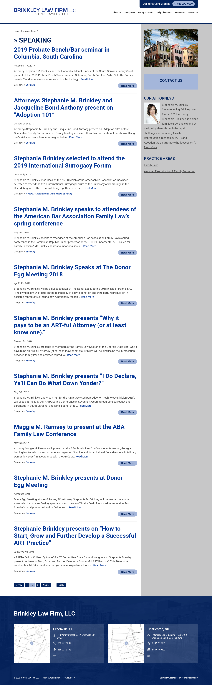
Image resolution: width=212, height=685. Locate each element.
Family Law (130, 12)
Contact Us (193, 12)
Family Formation (146, 12)
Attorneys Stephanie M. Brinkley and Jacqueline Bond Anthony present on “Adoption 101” (63, 107)
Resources (180, 12)
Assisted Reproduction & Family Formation (169, 171)
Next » (46, 585)
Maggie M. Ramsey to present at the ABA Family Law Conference (69, 430)
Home (108, 12)
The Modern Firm (191, 678)
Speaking (30, 84)
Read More (87, 79)
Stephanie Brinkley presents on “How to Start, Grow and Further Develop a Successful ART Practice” (75, 535)
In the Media (56, 193)
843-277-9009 (185, 3)
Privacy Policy (69, 678)
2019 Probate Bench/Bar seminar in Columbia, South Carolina (62, 53)
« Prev (19, 585)
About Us (117, 12)
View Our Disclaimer (51, 678)
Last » (61, 585)
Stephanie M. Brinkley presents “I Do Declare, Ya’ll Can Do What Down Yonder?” (75, 379)
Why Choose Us (164, 12)
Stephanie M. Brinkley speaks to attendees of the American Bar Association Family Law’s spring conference (75, 216)
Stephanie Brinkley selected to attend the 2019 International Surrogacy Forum (69, 162)
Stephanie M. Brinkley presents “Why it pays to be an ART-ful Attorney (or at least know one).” (70, 325)
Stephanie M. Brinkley (175, 104)
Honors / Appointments (37, 193)
